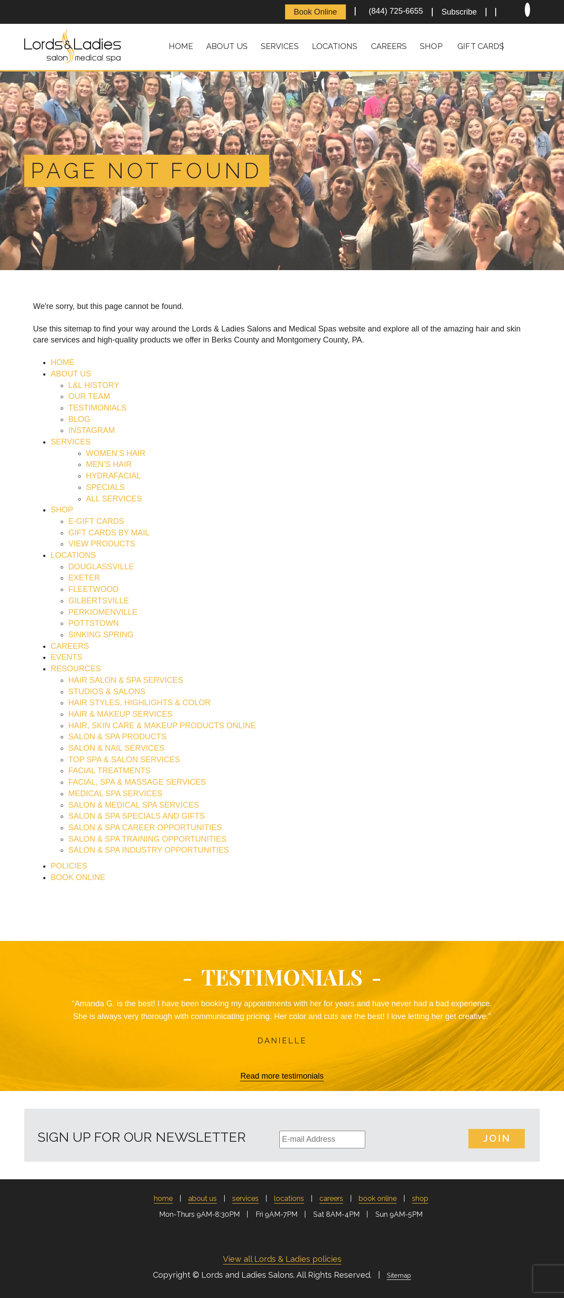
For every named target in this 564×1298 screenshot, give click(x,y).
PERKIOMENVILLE (102, 612)
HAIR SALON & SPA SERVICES (125, 680)
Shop (431, 46)
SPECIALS (105, 487)
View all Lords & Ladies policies (282, 1259)
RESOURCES (76, 668)
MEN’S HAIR (109, 464)
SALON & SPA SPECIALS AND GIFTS (136, 816)
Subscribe (459, 12)
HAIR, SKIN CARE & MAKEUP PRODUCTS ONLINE (162, 725)
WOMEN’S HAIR (115, 453)
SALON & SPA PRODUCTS (117, 736)
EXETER (84, 577)
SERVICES (71, 441)
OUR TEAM (89, 396)
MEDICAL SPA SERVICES (115, 793)
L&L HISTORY (93, 385)
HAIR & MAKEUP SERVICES (120, 714)
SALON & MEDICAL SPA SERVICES (133, 805)
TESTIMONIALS (97, 407)
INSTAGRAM (91, 430)
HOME (62, 362)
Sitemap (399, 1275)
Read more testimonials (281, 1076)
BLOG (79, 419)
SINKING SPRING (101, 634)
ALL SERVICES (114, 498)
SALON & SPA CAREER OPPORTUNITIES (145, 827)
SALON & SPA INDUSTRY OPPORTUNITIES (148, 850)
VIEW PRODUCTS (101, 543)
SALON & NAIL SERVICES (116, 748)
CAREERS (70, 646)
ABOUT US (71, 373)
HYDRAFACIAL (113, 475)
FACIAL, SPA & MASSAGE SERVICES (137, 782)
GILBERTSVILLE (98, 600)
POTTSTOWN (93, 623)
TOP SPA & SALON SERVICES (124, 759)
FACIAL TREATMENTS (109, 770)
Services (280, 46)
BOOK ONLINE (78, 877)
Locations (335, 46)
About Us (227, 46)
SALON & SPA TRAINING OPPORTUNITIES (147, 839)
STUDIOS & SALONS (106, 691)
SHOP (62, 509)
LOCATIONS (73, 555)
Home (181, 46)
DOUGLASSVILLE (101, 566)
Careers (389, 46)
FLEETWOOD (93, 589)
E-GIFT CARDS (96, 521)
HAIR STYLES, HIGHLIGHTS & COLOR (139, 702)
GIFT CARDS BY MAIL (108, 532)
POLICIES (69, 866)
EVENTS (66, 657)
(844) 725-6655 (393, 11)
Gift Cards (480, 46)
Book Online (315, 12)
